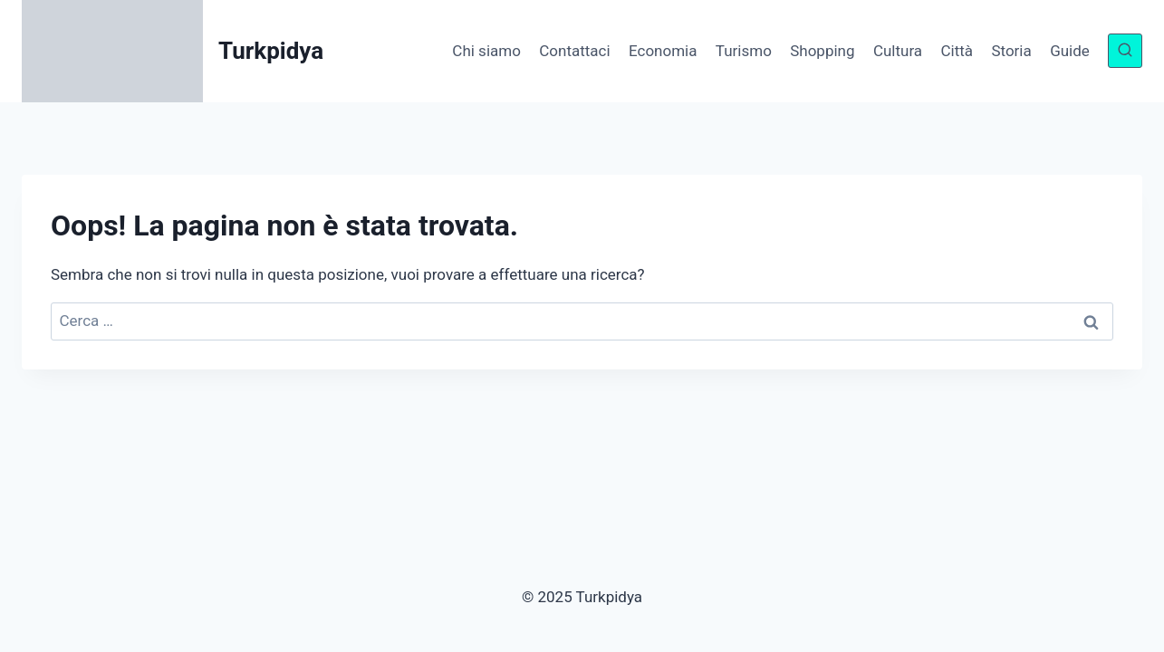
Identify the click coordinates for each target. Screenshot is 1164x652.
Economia (663, 51)
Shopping (822, 51)
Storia (1011, 51)
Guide (1070, 51)
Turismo (744, 51)
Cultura (897, 51)
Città (956, 51)
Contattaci (574, 51)
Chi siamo (486, 51)
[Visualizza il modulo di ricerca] (1125, 51)
